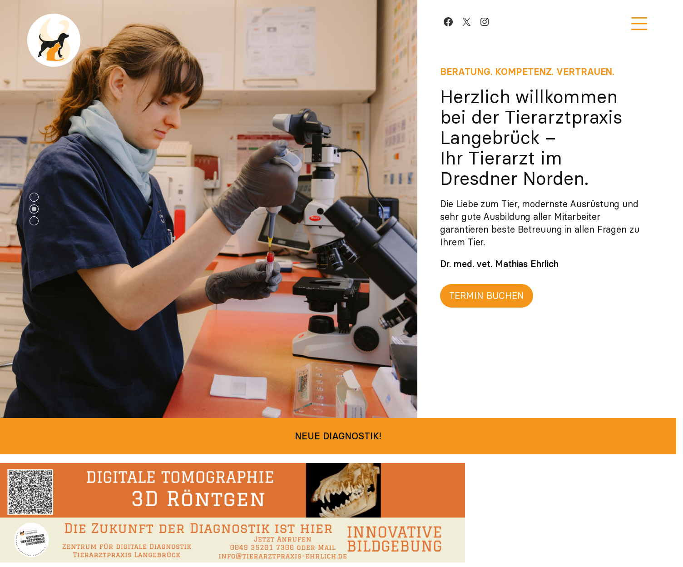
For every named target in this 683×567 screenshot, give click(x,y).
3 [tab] (34, 220)
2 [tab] (34, 209)
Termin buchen (486, 295)
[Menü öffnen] (639, 24)
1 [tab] (34, 197)
